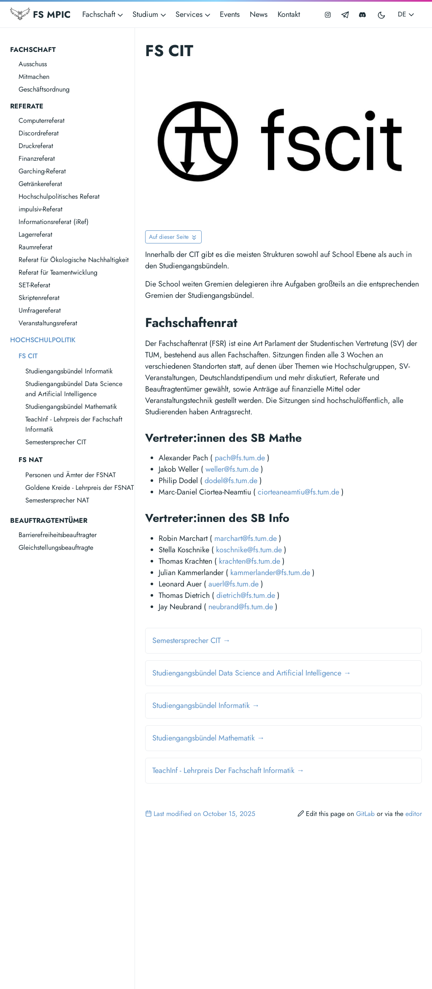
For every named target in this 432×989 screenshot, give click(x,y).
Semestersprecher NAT (57, 500)
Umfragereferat (40, 310)
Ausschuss (33, 64)
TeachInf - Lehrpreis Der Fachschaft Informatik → (228, 770)
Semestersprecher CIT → (191, 640)
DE (407, 14)
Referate (26, 106)
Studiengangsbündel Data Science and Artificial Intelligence (73, 389)
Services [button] (194, 14)
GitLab (365, 814)
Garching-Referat (42, 171)
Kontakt (289, 14)
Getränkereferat (40, 184)
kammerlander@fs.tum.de (270, 572)
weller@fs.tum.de (232, 469)
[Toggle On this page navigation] (173, 236)
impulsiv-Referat (40, 209)
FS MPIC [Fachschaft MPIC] (40, 14)
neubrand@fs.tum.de (240, 606)
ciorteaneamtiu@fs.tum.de (298, 491)
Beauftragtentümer (48, 520)
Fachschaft (33, 49)
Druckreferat (36, 146)
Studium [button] (149, 14)
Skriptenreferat (39, 298)
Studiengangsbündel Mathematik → (208, 737)
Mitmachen (34, 76)
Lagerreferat (35, 234)
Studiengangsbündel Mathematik (71, 406)
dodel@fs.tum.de (231, 480)
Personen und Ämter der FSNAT (70, 475)
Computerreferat (42, 120)
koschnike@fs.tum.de (249, 549)
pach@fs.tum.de (240, 457)
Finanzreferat (37, 158)
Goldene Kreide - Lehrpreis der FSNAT (79, 487)
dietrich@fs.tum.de (245, 595)
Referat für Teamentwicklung (58, 272)
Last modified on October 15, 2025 (200, 814)
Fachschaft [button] (103, 14)
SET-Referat (34, 285)
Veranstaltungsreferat (48, 323)
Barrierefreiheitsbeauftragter (58, 535)
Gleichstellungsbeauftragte (56, 547)
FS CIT (28, 356)
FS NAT (31, 460)
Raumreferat (35, 247)
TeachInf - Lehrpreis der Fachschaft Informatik (73, 424)
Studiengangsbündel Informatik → (205, 705)
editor (413, 814)
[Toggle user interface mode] (382, 14)
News (258, 14)
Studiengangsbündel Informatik (69, 371)
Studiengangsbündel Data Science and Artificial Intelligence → (251, 672)
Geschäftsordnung (44, 89)
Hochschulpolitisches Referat (59, 196)
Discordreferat (39, 133)
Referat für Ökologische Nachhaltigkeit (74, 260)
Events (230, 14)
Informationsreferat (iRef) (54, 222)
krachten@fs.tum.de (249, 561)
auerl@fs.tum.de (233, 583)
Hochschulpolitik (43, 340)
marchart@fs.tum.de (245, 538)
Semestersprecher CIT (55, 442)
